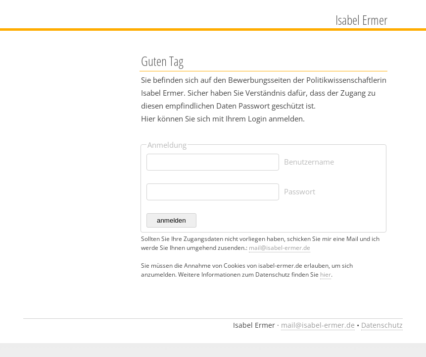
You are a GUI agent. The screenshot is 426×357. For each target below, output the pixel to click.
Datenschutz (382, 325)
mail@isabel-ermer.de (279, 247)
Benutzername (309, 162)
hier (325, 274)
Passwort (299, 191)
